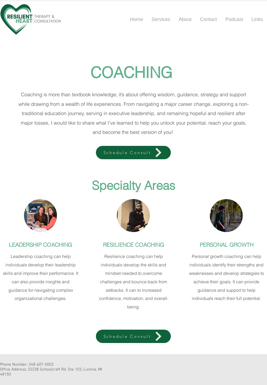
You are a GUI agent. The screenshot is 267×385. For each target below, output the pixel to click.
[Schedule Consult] (133, 152)
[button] (185, 19)
